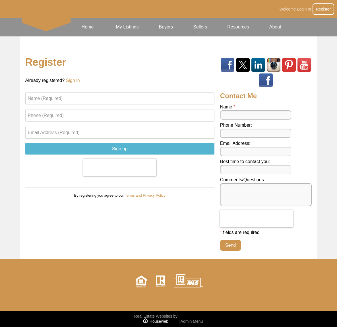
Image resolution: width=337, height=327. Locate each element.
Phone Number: (236, 125)
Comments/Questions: (242, 179)
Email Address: (235, 143)
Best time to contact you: (245, 161)
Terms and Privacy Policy (145, 195)
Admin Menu (192, 321)
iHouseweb (155, 321)
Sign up (119, 148)
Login (302, 9)
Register (323, 9)
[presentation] (119, 167)
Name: (227, 106)
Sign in (73, 80)
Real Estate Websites (153, 316)
